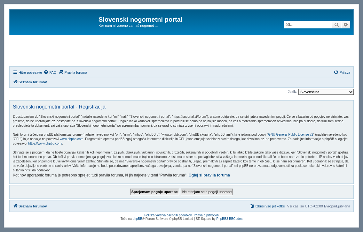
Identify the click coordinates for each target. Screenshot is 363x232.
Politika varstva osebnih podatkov (168, 215)
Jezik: (292, 92)
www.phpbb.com (71, 139)
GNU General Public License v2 (290, 134)
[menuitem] (49, 72)
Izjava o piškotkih (206, 215)
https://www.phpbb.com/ (45, 143)
